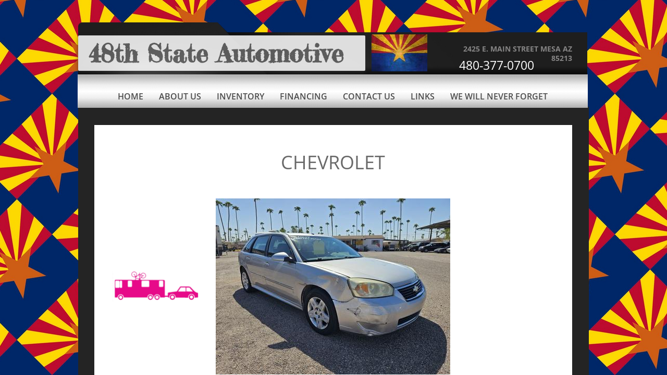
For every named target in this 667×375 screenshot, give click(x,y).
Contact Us (369, 96)
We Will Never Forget (499, 96)
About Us (180, 96)
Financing (303, 96)
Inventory (240, 96)
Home (130, 96)
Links (423, 96)
